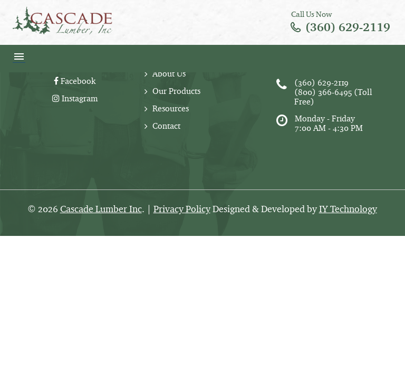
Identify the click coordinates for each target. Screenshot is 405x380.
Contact (166, 126)
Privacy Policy (181, 209)
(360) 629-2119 (347, 27)
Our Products (176, 91)
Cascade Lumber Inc (101, 209)
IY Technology (348, 209)
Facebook (74, 81)
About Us (169, 74)
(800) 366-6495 (323, 92)
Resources (170, 108)
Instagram (75, 98)
